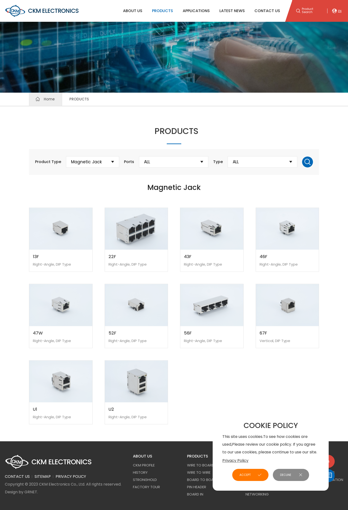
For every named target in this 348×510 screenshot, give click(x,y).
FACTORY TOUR (146, 486)
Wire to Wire (198, 472)
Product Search (307, 10)
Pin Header (196, 486)
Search (307, 162)
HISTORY (140, 472)
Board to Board (202, 479)
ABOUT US (132, 11)
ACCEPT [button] (245, 475)
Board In (195, 494)
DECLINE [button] (285, 475)
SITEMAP (43, 476)
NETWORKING (257, 494)
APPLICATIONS (196, 11)
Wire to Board (200, 465)
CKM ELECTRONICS (42, 11)
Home (49, 99)
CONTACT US (267, 11)
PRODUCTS (162, 11)
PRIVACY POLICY (71, 476)
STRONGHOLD (145, 479)
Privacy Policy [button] (235, 460)
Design (11, 492)
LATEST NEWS (232, 11)
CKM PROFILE (144, 465)
